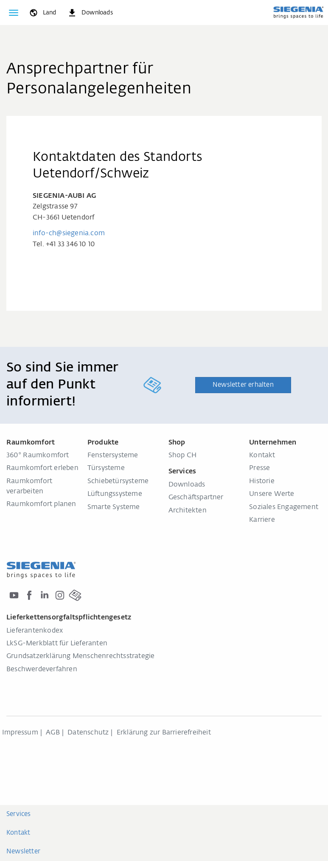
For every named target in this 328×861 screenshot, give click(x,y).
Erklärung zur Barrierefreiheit (164, 732)
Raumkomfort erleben (42, 468)
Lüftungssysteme (114, 494)
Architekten (187, 510)
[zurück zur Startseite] (298, 12)
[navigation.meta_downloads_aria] (90, 13)
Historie (262, 481)
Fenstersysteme (112, 455)
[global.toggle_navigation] (13, 13)
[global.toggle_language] (42, 13)
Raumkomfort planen (41, 504)
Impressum (20, 732)
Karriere (262, 520)
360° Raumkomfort (37, 455)
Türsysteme (106, 468)
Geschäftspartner (196, 497)
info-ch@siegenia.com (69, 233)
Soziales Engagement (283, 507)
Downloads (186, 484)
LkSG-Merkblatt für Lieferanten (56, 643)
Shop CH (182, 455)
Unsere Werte (271, 494)
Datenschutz (88, 732)
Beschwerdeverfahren (41, 669)
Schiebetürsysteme (118, 481)
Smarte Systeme (113, 507)
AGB (53, 732)
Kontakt (262, 455)
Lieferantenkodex (34, 630)
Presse (259, 468)
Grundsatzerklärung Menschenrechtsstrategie (80, 656)
